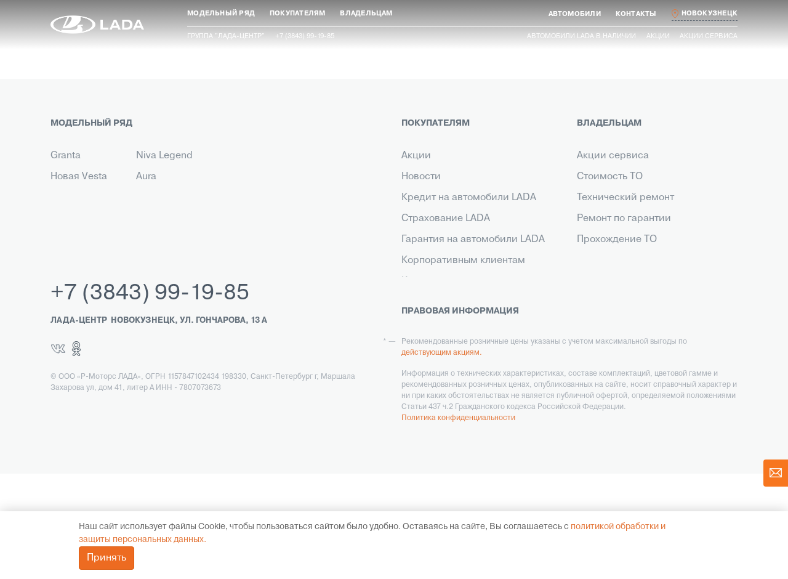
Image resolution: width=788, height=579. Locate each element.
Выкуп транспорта (444, 302)
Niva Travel (75, 218)
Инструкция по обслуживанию (648, 260)
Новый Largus (82, 197)
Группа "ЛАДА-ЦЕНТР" (226, 36)
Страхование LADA (445, 218)
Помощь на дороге (621, 281)
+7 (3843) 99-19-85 (149, 399)
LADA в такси (432, 344)
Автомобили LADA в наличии (581, 36)
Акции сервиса (709, 36)
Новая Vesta (78, 176)
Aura (146, 176)
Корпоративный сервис (633, 302)
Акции (658, 36)
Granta (65, 156)
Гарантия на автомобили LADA (473, 239)
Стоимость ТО (610, 176)
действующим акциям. (441, 458)
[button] (221, 13)
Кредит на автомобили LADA (468, 197)
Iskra (146, 197)
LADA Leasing (432, 365)
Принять (106, 558)
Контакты (422, 281)
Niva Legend (164, 156)
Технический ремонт (625, 197)
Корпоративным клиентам (463, 260)
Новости (421, 176)
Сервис (419, 323)
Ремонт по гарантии (624, 218)
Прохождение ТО (617, 239)
